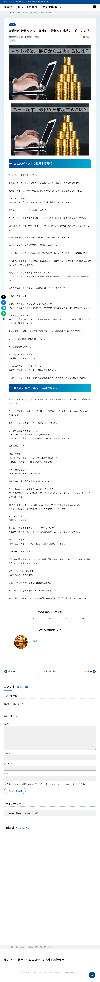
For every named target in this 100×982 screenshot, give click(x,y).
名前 (7, 754)
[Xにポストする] (17, 619)
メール (8, 764)
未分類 (12, 25)
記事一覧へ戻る (50, 672)
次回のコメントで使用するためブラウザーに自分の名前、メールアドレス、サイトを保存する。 (48, 784)
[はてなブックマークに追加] (50, 619)
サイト (7, 774)
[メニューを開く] (94, 7)
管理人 (36, 641)
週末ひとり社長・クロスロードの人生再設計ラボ (37, 7)
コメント (9, 724)
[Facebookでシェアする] (33, 619)
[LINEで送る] (66, 619)
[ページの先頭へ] (92, 975)
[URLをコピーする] (83, 619)
